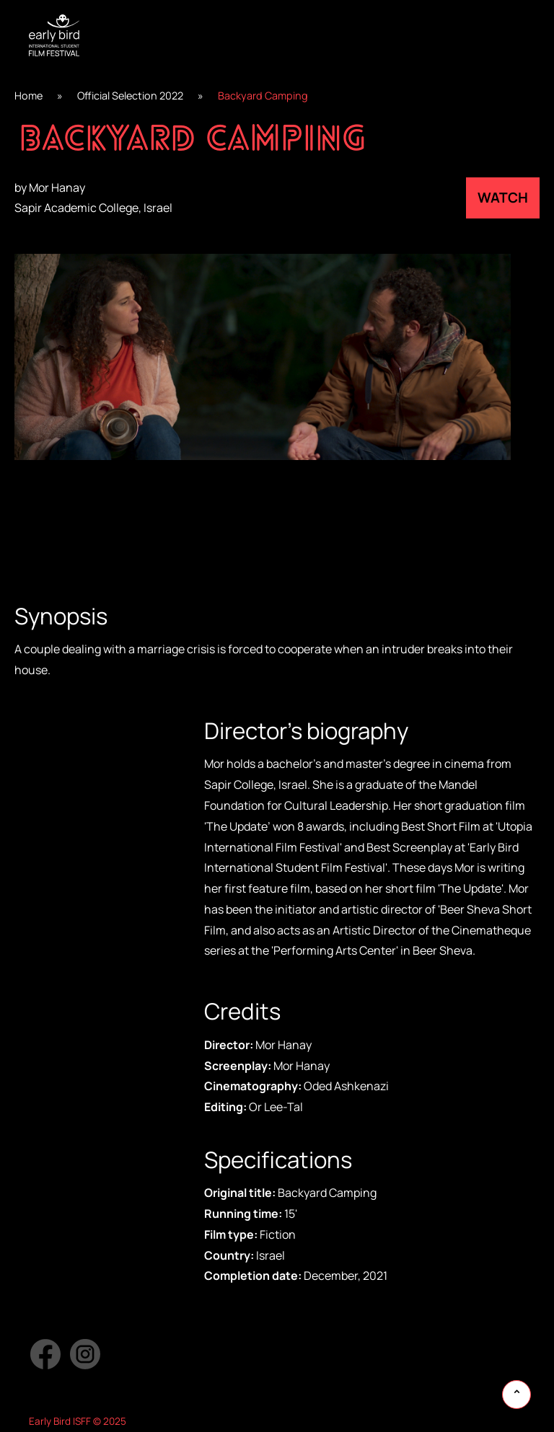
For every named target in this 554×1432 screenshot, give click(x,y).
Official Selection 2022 (130, 95)
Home (28, 95)
